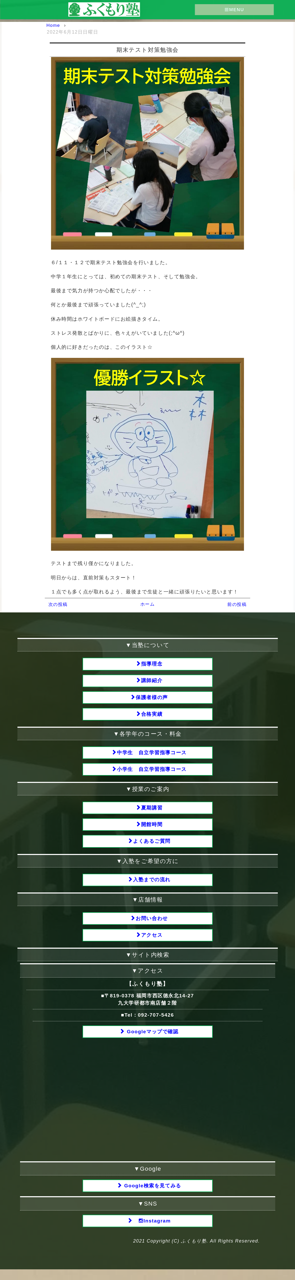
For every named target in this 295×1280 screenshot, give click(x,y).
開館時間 (151, 829)
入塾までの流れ (152, 886)
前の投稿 (236, 604)
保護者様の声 (152, 699)
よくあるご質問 (152, 847)
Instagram (152, 1231)
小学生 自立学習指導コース (152, 773)
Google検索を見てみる (151, 1195)
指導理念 (151, 664)
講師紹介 (151, 681)
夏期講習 (151, 812)
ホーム (147, 604)
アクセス (151, 943)
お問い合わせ (152, 925)
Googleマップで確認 (152, 1040)
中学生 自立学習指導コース (152, 755)
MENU (234, 9)
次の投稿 (58, 604)
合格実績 (151, 716)
